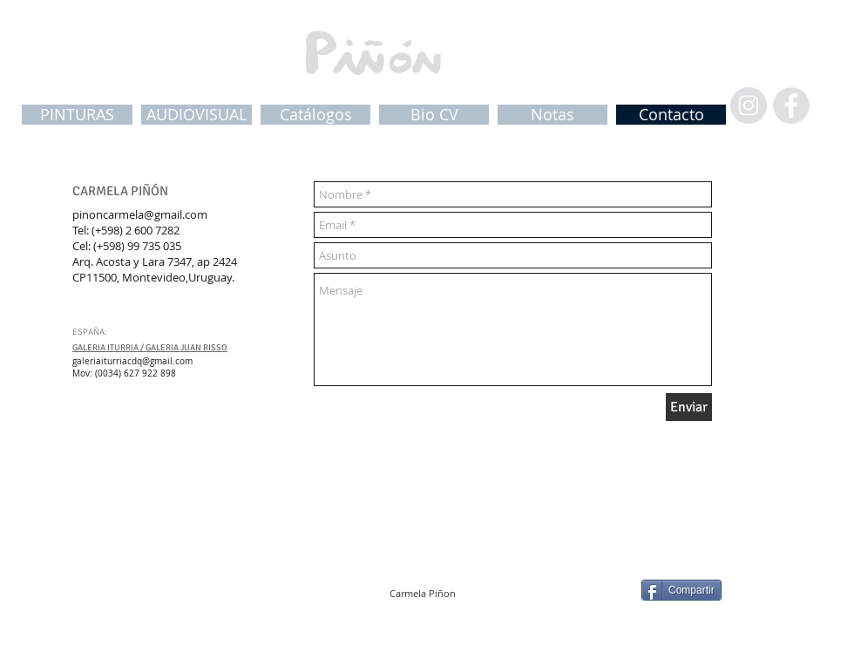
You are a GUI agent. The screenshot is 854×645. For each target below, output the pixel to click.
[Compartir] (681, 590)
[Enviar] (689, 407)
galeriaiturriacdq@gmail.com (132, 361)
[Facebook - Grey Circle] (791, 105)
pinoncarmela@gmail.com (139, 214)
